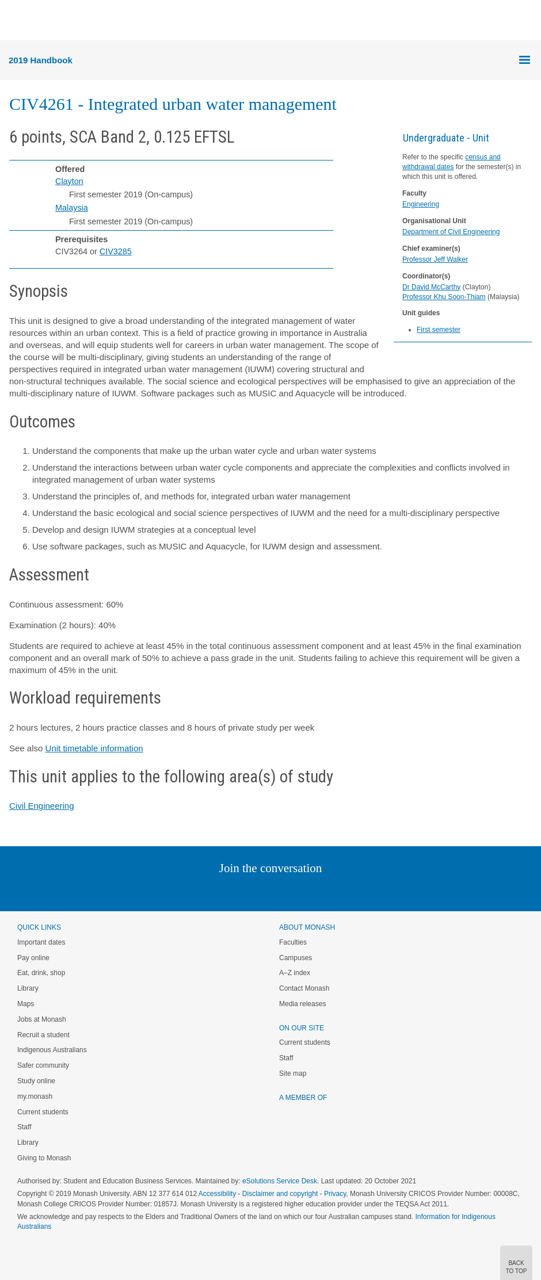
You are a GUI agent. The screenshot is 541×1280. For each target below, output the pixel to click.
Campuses (295, 958)
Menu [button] (15, 21)
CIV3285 (116, 251)
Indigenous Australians (52, 1050)
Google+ (279, 891)
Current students (42, 1112)
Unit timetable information (94, 748)
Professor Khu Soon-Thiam (444, 297)
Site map (292, 1073)
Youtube (325, 891)
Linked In (213, 891)
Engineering (420, 204)
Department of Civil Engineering (451, 232)
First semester (438, 330)
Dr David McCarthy (431, 287)
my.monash (34, 1096)
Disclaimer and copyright (280, 1194)
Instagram (189, 891)
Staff (24, 1127)
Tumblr (302, 891)
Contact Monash (304, 988)
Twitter (237, 891)
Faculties (293, 942)
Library (28, 988)
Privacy (335, 1194)
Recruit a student (43, 1035)
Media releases (302, 1004)
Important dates (41, 942)
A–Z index (294, 973)
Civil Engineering (41, 806)
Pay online (33, 958)
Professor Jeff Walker (435, 259)
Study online (36, 1081)
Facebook (259, 891)
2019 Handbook (41, 60)
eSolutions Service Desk (279, 1181)
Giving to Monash (44, 1158)
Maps (25, 1004)
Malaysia (71, 207)
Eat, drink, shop (41, 973)
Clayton (69, 181)
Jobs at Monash (41, 1019)
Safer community (43, 1065)
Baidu (350, 891)
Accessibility (217, 1194)
